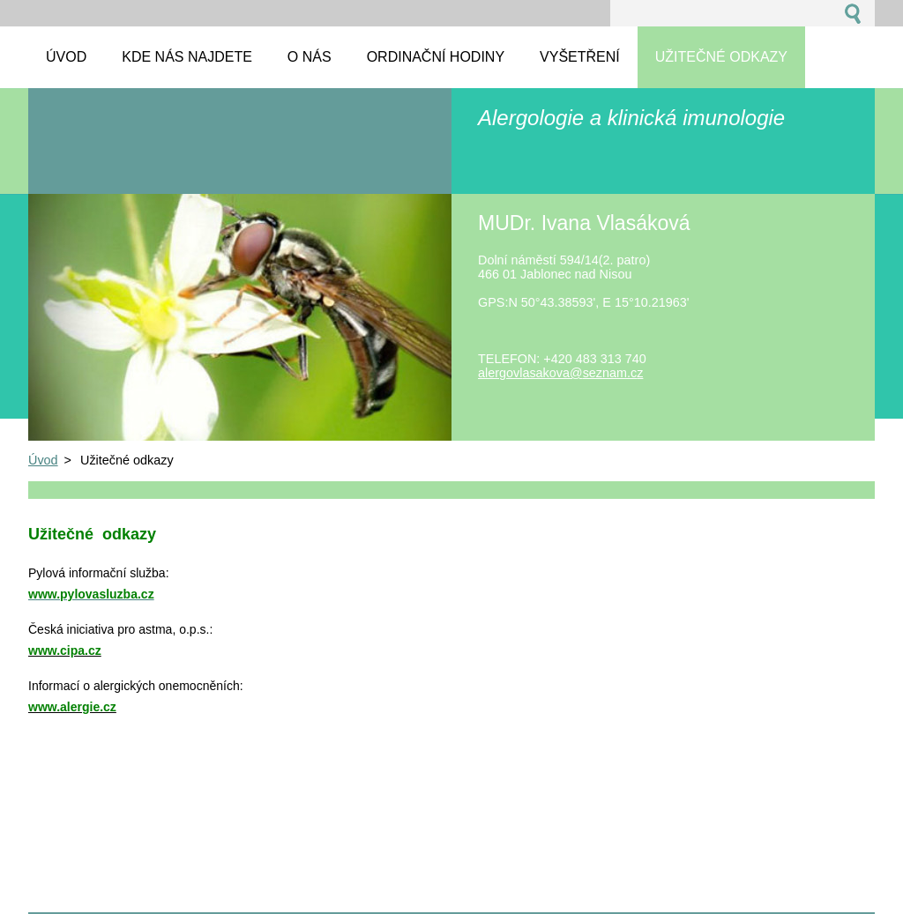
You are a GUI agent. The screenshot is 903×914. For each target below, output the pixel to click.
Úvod (43, 460)
